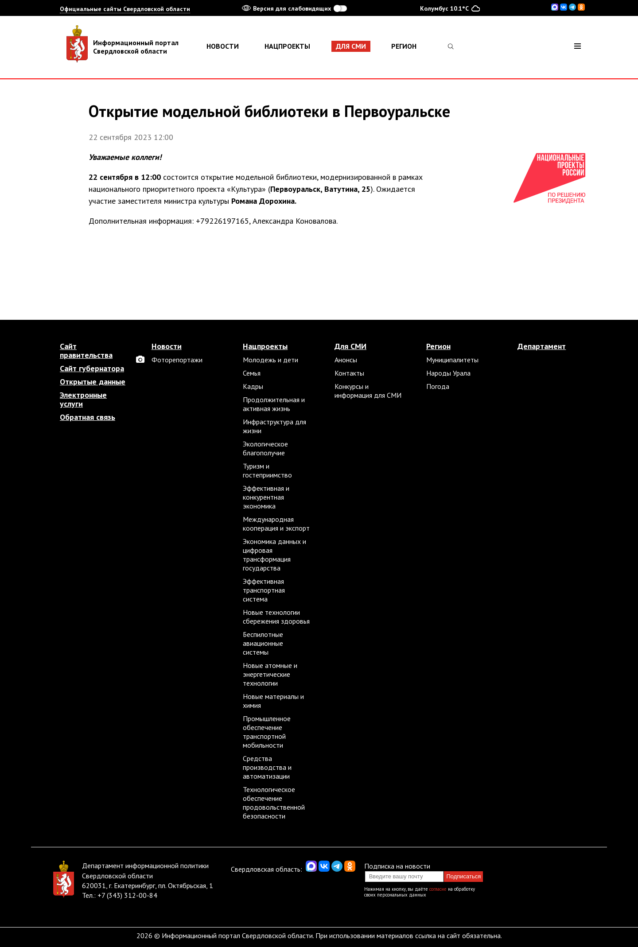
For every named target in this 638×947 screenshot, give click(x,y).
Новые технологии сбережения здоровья (276, 616)
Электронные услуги (83, 399)
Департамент (541, 346)
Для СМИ (351, 46)
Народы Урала (448, 373)
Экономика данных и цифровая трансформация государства (274, 554)
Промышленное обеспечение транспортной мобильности (267, 731)
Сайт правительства (86, 351)
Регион (403, 46)
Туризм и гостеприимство (267, 470)
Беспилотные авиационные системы (263, 643)
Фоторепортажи (177, 359)
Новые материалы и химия (273, 701)
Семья (252, 373)
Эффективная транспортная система (264, 590)
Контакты (349, 373)
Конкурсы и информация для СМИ (368, 391)
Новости (222, 46)
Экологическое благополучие (265, 448)
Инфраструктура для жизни (274, 426)
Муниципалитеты (452, 359)
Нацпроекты (287, 46)
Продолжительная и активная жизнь (274, 404)
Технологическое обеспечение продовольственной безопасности (274, 802)
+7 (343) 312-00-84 (127, 895)
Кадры (253, 386)
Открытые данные (92, 381)
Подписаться (463, 876)
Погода (437, 386)
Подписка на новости (397, 866)
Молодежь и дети (270, 359)
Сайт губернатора (92, 368)
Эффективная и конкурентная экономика (266, 497)
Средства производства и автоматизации (267, 767)
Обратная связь (87, 417)
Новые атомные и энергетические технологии (270, 674)
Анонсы (346, 359)
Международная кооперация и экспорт (276, 523)
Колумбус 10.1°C (450, 8)
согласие (438, 889)
